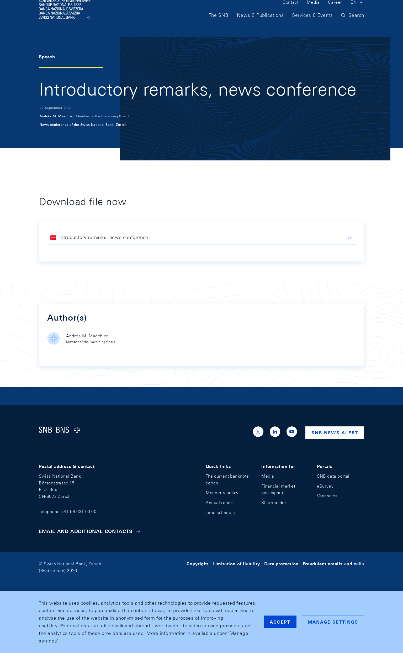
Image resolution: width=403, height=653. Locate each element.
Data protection (281, 563)
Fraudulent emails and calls (333, 563)
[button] (357, 12)
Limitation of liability (236, 563)
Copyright (197, 563)
